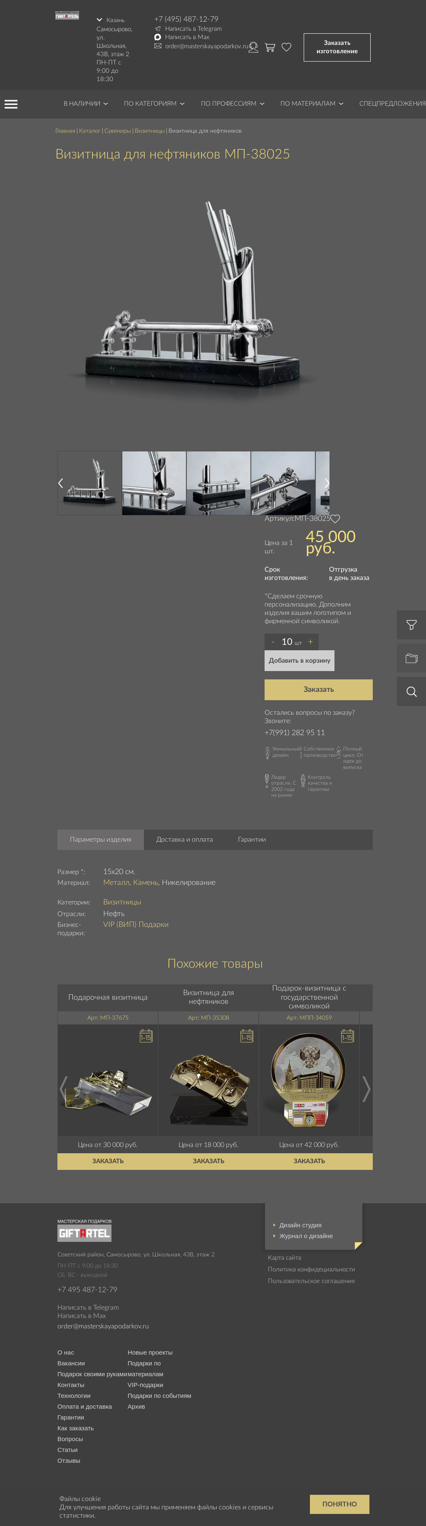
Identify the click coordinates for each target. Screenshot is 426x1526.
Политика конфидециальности (311, 1268)
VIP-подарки (145, 1383)
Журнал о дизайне (306, 1234)
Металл (116, 881)
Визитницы (150, 129)
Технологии (74, 1394)
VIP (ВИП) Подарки (135, 923)
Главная (65, 129)
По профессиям (229, 102)
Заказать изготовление (337, 46)
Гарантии (252, 838)
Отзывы (68, 1459)
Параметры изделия (100, 838)
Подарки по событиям (159, 1394)
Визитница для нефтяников (208, 996)
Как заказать (75, 1426)
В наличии (82, 102)
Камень (145, 881)
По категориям (150, 102)
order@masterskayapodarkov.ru (206, 46)
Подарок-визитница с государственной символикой (309, 996)
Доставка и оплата (184, 838)
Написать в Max (187, 37)
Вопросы (70, 1437)
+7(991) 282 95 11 (295, 731)
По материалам (308, 102)
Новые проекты (150, 1351)
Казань (116, 19)
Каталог (90, 129)
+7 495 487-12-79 (87, 1288)
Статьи (67, 1448)
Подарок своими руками (92, 1372)
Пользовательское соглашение (311, 1279)
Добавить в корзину (299, 659)
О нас (65, 1351)
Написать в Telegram (193, 29)
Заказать (319, 688)
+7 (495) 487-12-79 (186, 19)
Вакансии (71, 1361)
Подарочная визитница (108, 996)
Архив (136, 1405)
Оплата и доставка (84, 1405)
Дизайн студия (301, 1223)
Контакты (70, 1383)
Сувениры (117, 129)
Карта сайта (284, 1256)
